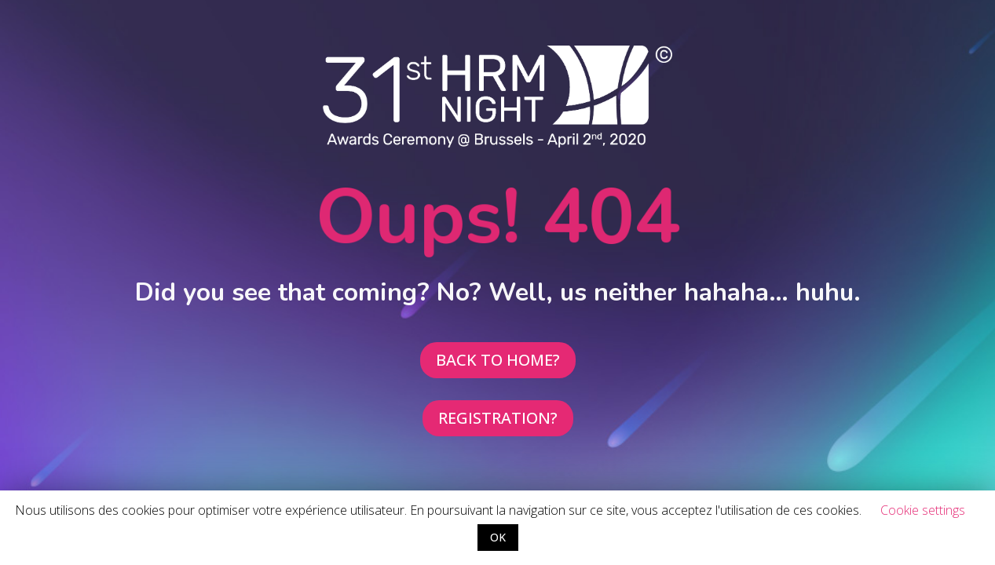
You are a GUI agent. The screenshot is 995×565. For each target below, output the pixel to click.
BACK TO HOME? (498, 359)
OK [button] (498, 537)
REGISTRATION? (498, 417)
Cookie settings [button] (922, 510)
